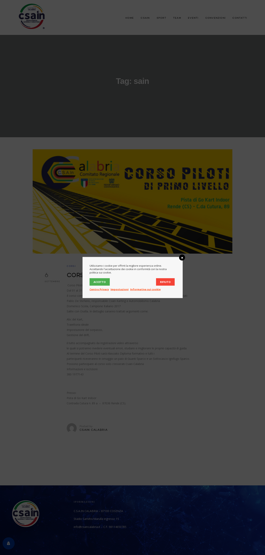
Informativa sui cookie (145, 289)
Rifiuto (165, 282)
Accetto (100, 282)
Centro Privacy (99, 289)
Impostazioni (120, 289)
